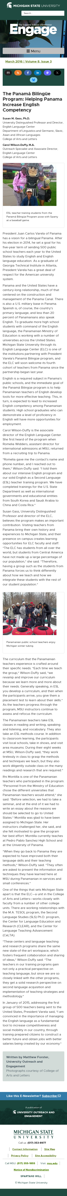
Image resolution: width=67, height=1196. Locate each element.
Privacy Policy (19, 1155)
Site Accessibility (45, 1155)
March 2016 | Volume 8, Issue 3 (28, 61)
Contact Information (25, 1149)
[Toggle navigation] (33, 51)
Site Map (49, 1149)
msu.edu (52, 1163)
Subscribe (51, 1096)
